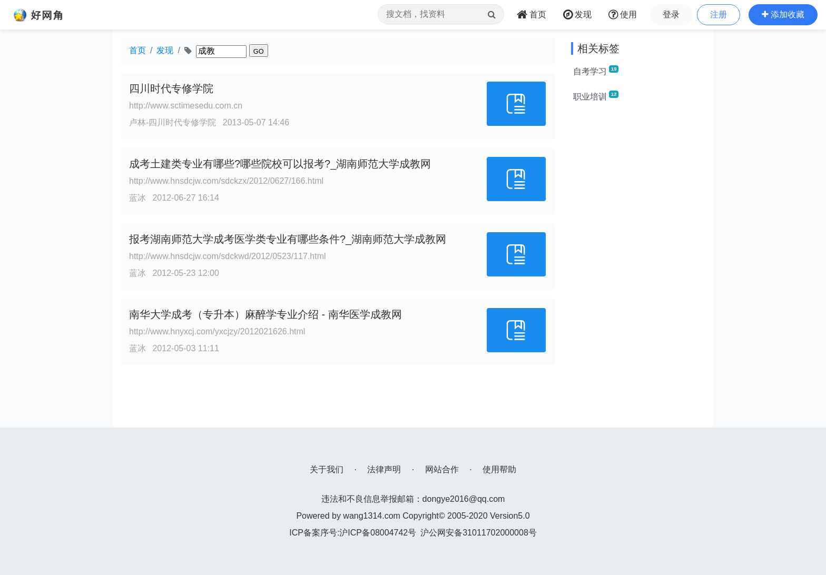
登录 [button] (671, 14)
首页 (137, 50)
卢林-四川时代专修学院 (172, 122)
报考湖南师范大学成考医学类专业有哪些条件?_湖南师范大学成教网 (287, 239)
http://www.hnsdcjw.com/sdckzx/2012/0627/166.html (226, 180)
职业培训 (595, 96)
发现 (164, 50)
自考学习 (595, 70)
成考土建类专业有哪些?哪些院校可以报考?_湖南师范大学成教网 (280, 164)
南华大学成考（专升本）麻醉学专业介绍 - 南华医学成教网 (265, 314)
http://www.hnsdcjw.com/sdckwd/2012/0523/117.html (227, 256)
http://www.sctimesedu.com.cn (185, 105)
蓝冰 (137, 197)
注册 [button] (718, 14)
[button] (783, 14)
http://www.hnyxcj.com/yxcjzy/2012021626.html (217, 331)
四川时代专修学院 (171, 88)
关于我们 (326, 469)
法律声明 (384, 469)
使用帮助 (499, 469)
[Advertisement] (638, 270)
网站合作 (442, 469)
